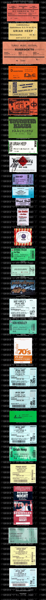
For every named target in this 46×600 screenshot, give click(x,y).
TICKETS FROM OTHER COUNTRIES (23, 590)
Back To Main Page (23, 593)
